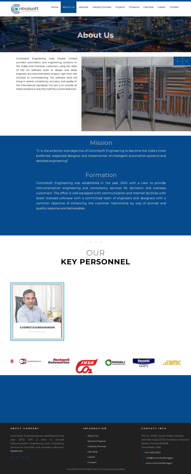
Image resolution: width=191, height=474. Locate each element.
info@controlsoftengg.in (157, 457)
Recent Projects (94, 441)
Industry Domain (101, 7)
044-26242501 (151, 452)
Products (134, 7)
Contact (174, 7)
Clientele (148, 7)
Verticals (83, 7)
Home (54, 7)
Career (161, 7)
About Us (69, 7)
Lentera (121, 469)
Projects (120, 7)
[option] (24, 361)
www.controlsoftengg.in (156, 463)
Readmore (16, 451)
